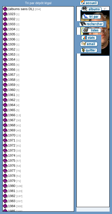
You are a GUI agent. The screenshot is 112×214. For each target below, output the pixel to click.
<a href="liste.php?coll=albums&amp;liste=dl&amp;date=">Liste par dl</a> (38, 106)
